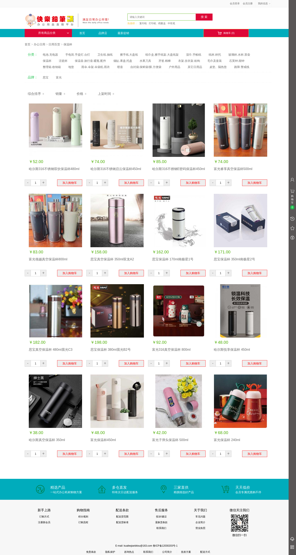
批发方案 (186, 551)
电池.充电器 (50, 54)
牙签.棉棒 (164, 60)
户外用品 (174, 67)
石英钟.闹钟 (236, 60)
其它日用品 (195, 67)
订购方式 (44, 516)
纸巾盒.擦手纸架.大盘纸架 (162, 54)
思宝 (46, 77)
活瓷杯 (63, 60)
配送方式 (205, 551)
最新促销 (123, 33)
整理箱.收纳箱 (52, 67)
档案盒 (162, 23)
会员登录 (235, 3)
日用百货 (54, 44)
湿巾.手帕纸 (193, 54)
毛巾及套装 (214, 60)
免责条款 (91, 551)
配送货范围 (122, 516)
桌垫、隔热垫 (218, 67)
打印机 (152, 23)
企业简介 (200, 522)
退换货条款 (161, 522)
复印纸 (143, 23)
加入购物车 (69, 182)
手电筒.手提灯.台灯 (77, 54)
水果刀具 (145, 60)
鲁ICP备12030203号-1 (165, 545)
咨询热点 (129, 551)
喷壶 (120, 67)
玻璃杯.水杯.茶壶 (239, 54)
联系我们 (161, 528)
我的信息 (264, 3)
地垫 (71, 67)
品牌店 (102, 33)
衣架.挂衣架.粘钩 (189, 60)
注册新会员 (44, 522)
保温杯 (68, 44)
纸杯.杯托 (215, 54)
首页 (82, 33)
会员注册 (248, 3)
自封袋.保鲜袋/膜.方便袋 (146, 67)
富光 (59, 77)
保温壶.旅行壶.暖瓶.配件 (90, 60)
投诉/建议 (161, 516)
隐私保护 (110, 551)
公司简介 (167, 551)
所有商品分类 (53, 32)
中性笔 (171, 23)
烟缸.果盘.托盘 (122, 60)
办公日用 (39, 44)
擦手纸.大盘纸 (129, 54)
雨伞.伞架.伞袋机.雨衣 (95, 67)
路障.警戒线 (241, 67)
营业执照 (200, 528)
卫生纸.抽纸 (105, 54)
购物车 (226, 33)
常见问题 (200, 516)
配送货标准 (122, 522)
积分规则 (83, 516)
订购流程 (83, 522)
